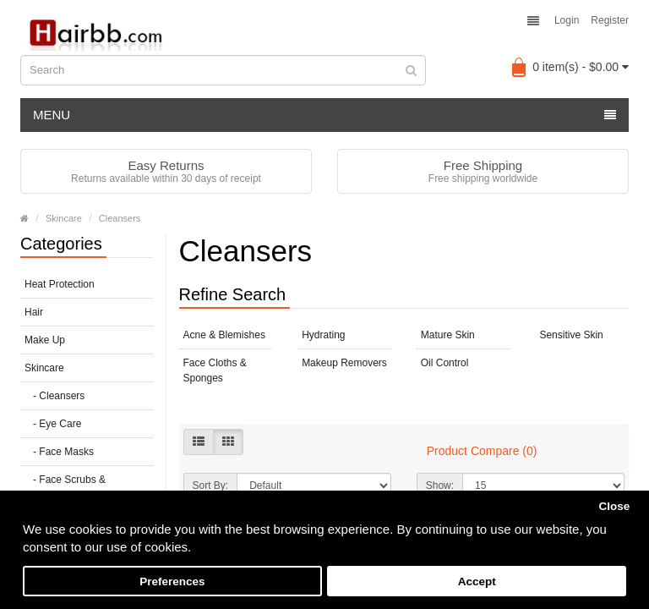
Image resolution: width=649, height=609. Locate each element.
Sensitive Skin (571, 335)
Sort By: (211, 485)
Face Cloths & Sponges (215, 370)
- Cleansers (55, 396)
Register (610, 20)
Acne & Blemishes (224, 335)
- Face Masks (59, 452)
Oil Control (445, 363)
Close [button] (614, 506)
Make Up (45, 340)
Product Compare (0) (482, 451)
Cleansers (120, 218)
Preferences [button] (172, 581)
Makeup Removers (344, 363)
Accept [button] (477, 581)
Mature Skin (448, 335)
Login (566, 20)
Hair (34, 312)
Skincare (64, 218)
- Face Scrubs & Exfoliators (65, 487)
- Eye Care (53, 424)
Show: (440, 485)
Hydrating (323, 335)
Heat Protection (60, 284)
